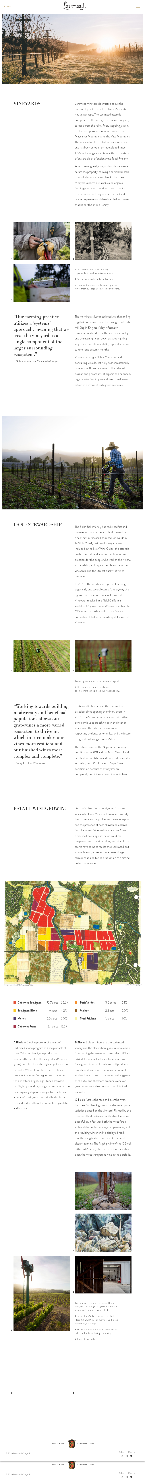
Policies (122, 1466)
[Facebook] (127, 1470)
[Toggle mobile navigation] (138, 7)
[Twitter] (131, 1470)
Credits (131, 1466)
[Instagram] (122, 1470)
